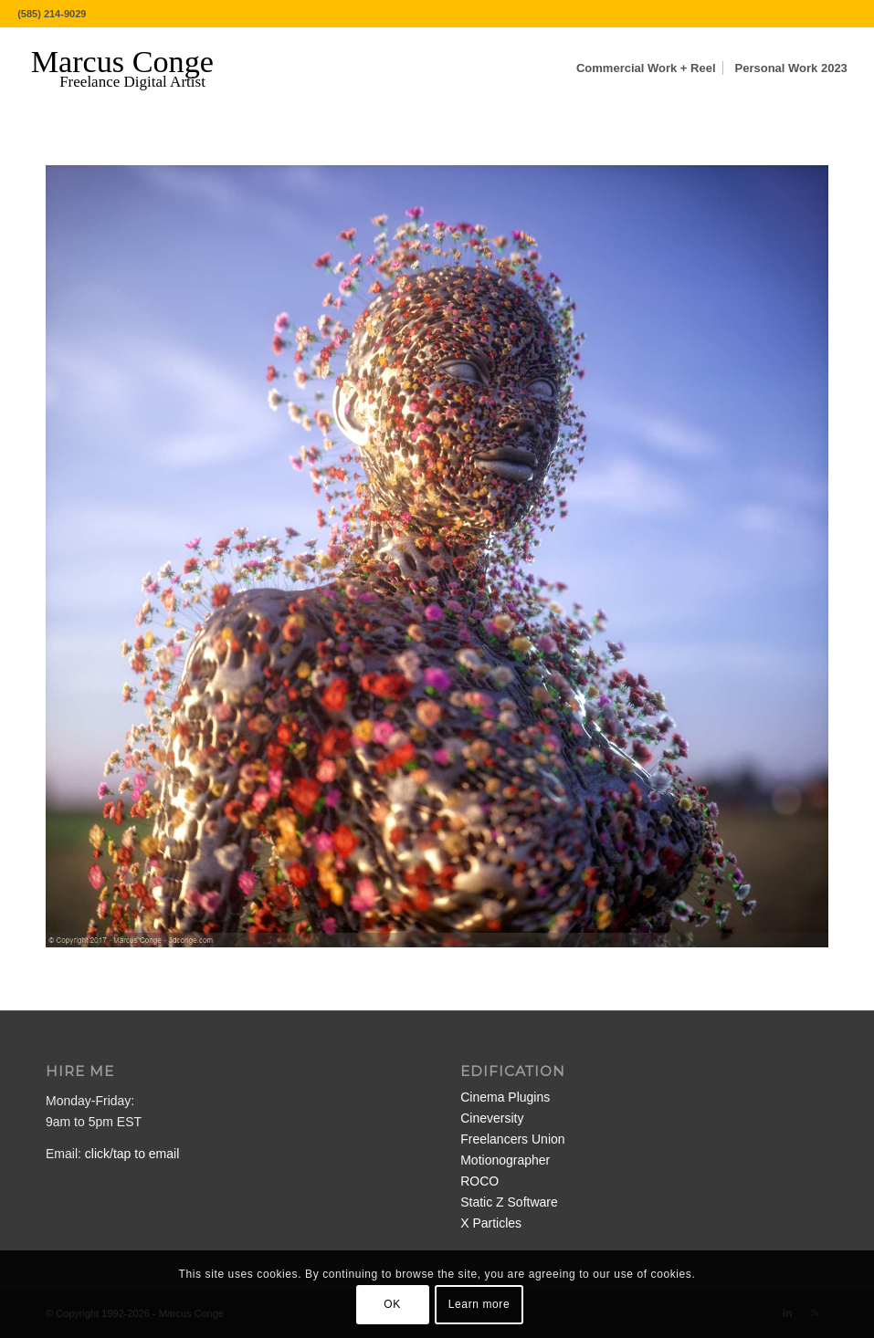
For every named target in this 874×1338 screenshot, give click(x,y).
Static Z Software (509, 1202)
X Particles (490, 1223)
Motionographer (505, 1160)
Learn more (479, 1304)
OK (392, 1304)
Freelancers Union (512, 1139)
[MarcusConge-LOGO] (136, 68)
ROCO (479, 1181)
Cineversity (491, 1118)
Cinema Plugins (505, 1097)
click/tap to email (132, 1153)
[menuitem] (646, 68)
